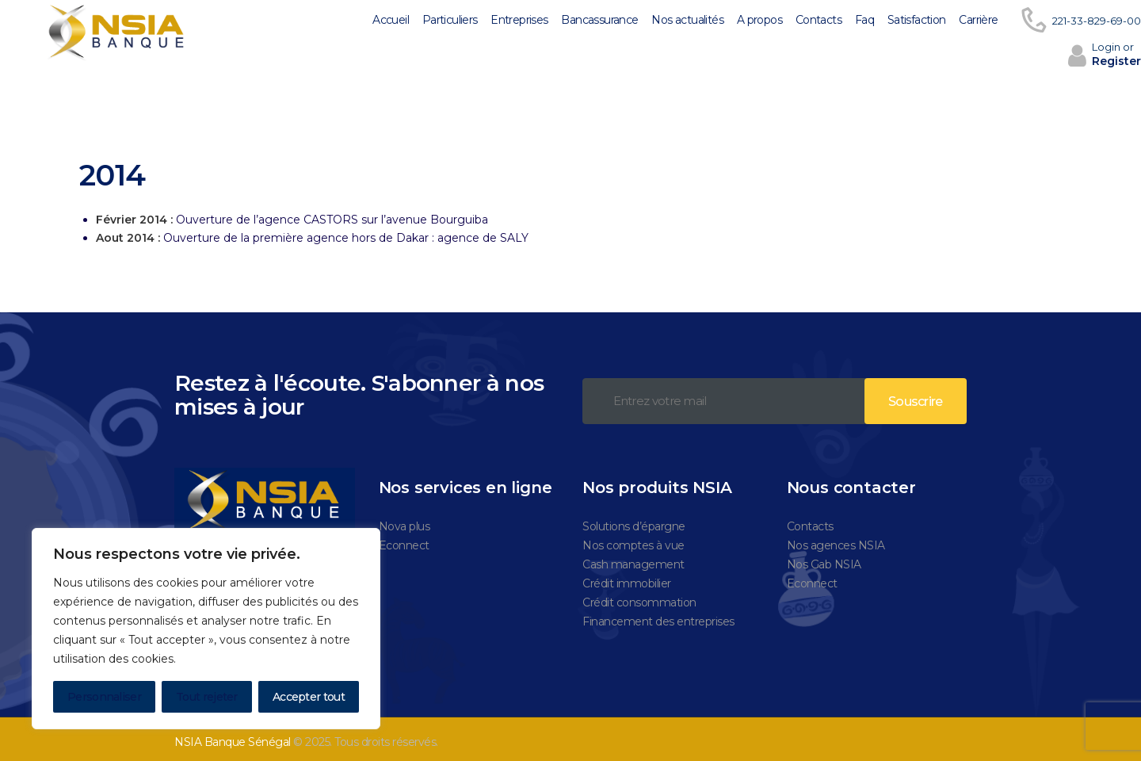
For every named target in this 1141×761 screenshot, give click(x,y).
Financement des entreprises (658, 614)
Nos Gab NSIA (824, 557)
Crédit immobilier (626, 576)
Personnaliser (104, 697)
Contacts (810, 519)
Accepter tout (309, 697)
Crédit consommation (639, 595)
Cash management (633, 557)
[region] (206, 628)
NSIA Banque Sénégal (232, 735)
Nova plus (404, 519)
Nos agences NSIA (836, 538)
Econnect (404, 538)
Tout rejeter (207, 697)
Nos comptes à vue (633, 538)
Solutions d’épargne (633, 519)
